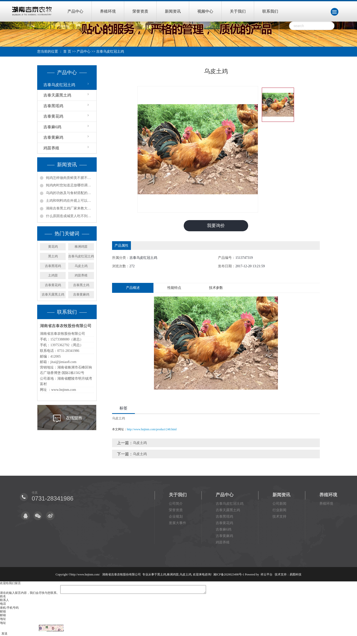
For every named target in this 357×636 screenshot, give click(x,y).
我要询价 (216, 225)
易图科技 (295, 574)
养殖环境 (108, 11)
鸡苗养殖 (51, 148)
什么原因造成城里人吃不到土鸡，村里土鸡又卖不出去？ (70, 216)
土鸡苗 (53, 275)
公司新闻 (279, 503)
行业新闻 (279, 510)
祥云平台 (266, 574)
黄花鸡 (53, 246)
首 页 (67, 51)
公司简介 (176, 503)
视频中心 (205, 11)
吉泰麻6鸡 (52, 127)
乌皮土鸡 (81, 266)
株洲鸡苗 (81, 246)
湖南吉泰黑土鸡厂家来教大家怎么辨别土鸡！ (70, 208)
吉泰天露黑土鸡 (57, 95)
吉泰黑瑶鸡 (53, 106)
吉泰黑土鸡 (81, 285)
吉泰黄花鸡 (53, 116)
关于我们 (238, 11)
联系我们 (270, 11)
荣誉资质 (140, 11)
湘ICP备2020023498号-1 (228, 574)
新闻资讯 (173, 11)
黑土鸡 (53, 256)
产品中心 (75, 11)
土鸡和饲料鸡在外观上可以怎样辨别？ (70, 200)
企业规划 (176, 516)
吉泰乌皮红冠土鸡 (110, 51)
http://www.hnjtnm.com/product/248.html (152, 429)
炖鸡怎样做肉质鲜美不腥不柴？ (70, 178)
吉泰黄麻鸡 (53, 137)
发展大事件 (177, 523)
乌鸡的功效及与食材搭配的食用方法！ (70, 193)
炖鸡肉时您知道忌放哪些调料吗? (70, 185)
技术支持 (279, 516)
